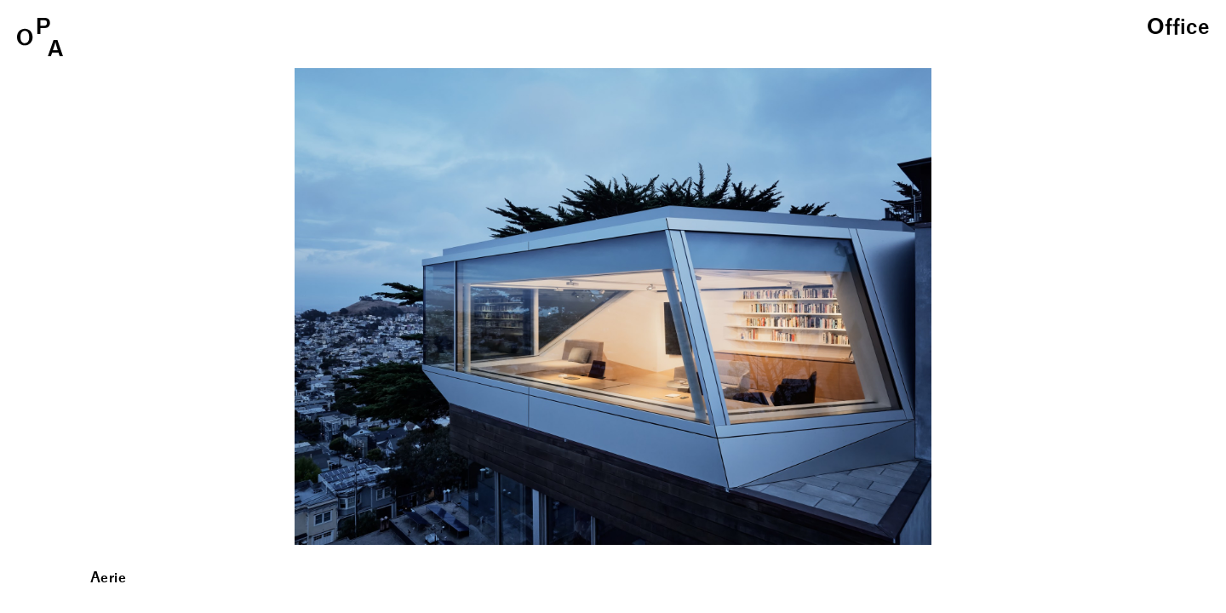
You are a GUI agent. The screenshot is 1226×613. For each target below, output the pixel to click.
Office (1178, 28)
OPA (40, 37)
